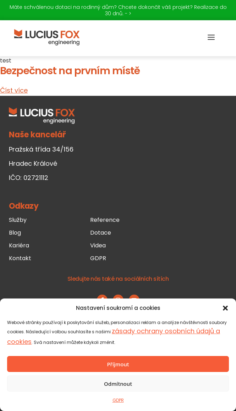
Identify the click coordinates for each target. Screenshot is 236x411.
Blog (15, 233)
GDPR (118, 400)
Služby (18, 220)
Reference (105, 220)
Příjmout (118, 364)
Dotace (100, 233)
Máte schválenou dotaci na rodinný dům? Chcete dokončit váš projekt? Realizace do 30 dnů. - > (118, 10)
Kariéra (19, 245)
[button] (225, 308)
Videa (98, 245)
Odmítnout (118, 383)
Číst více (14, 90)
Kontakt (20, 258)
